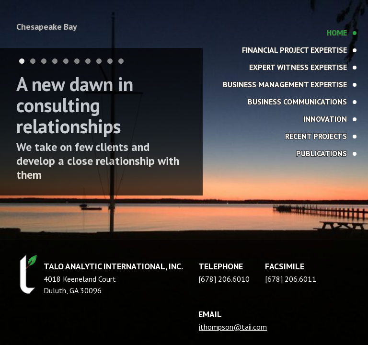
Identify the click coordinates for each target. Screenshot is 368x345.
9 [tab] (110, 61)
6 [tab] (77, 61)
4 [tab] (55, 61)
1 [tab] (21, 61)
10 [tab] (121, 61)
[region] (184, 172)
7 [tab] (88, 61)
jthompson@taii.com (232, 327)
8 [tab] (99, 61)
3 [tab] (43, 61)
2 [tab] (32, 61)
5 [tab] (66, 61)
